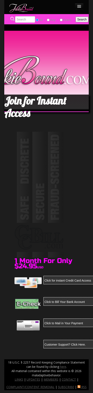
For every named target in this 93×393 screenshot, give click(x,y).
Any (53, 20)
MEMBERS (51, 379)
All (41, 20)
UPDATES (33, 379)
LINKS (19, 379)
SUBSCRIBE (66, 387)
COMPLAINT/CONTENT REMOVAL (30, 387)
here (63, 367)
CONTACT (69, 379)
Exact (67, 20)
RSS (82, 387)
